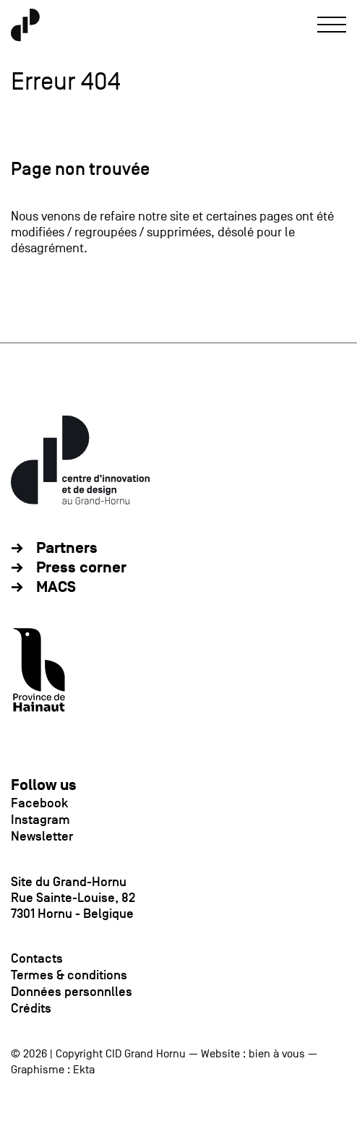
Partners (67, 548)
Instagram (40, 820)
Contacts (37, 958)
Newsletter (42, 836)
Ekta (84, 1069)
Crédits (31, 1008)
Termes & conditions (69, 975)
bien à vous (277, 1053)
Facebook (39, 803)
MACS (56, 587)
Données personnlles (71, 992)
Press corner (81, 567)
